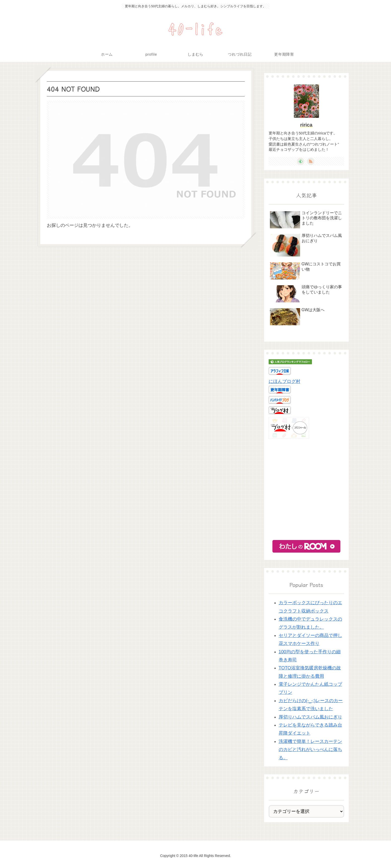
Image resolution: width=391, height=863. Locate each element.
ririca (306, 125)
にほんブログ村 (284, 381)
